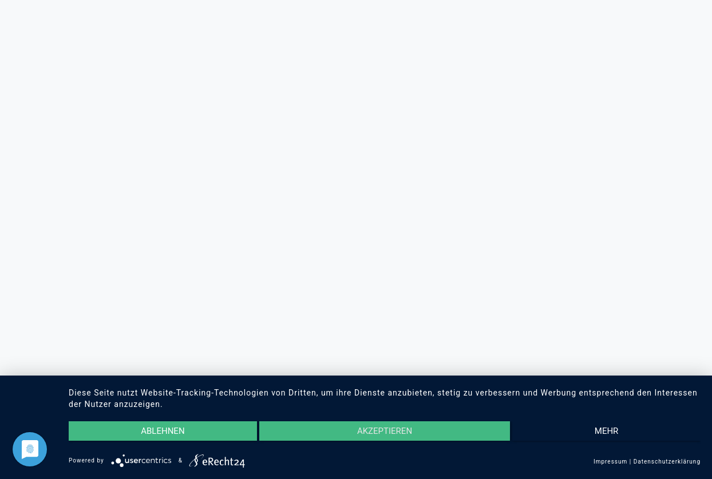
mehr (607, 431)
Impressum (610, 461)
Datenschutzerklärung (667, 461)
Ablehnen (162, 431)
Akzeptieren (384, 431)
